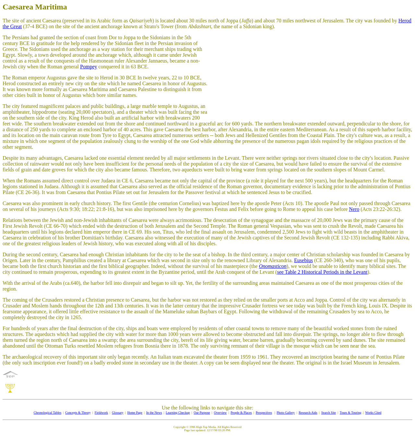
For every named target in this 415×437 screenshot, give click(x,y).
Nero (354, 209)
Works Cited (373, 412)
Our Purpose (202, 412)
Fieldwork (101, 412)
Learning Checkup (178, 412)
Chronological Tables (48, 412)
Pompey (88, 66)
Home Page (134, 412)
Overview (220, 412)
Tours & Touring (351, 412)
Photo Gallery (286, 412)
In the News (154, 412)
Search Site (328, 412)
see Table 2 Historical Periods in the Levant (322, 272)
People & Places (241, 412)
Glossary (118, 412)
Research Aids (308, 412)
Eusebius (303, 260)
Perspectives (264, 412)
